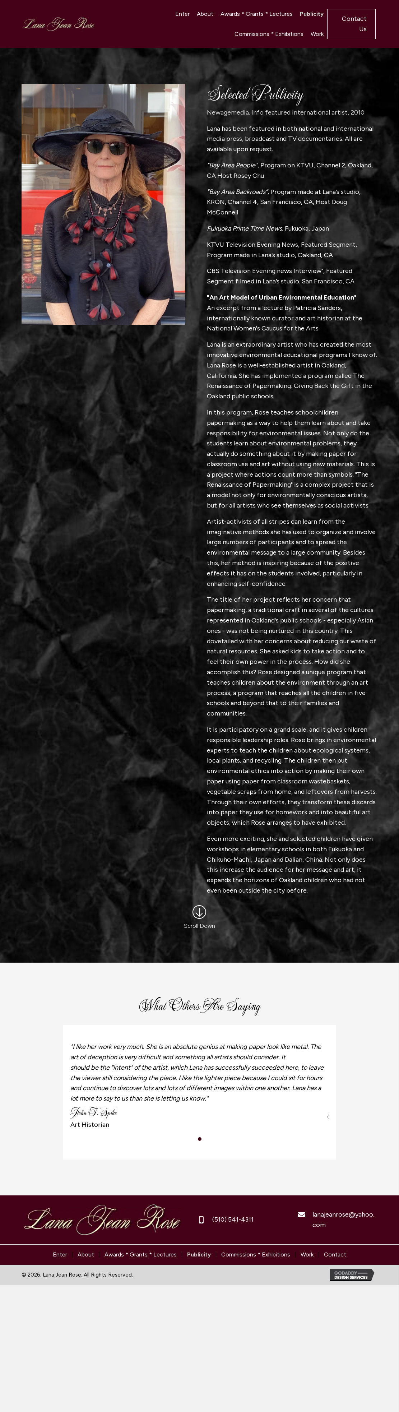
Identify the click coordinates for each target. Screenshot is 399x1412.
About (86, 1255)
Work (307, 1255)
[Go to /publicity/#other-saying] (199, 918)
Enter (60, 1255)
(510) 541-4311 (233, 1219)
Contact (335, 1255)
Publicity (199, 1255)
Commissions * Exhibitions (255, 1255)
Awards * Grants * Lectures (141, 1255)
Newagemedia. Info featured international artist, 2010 (286, 112)
